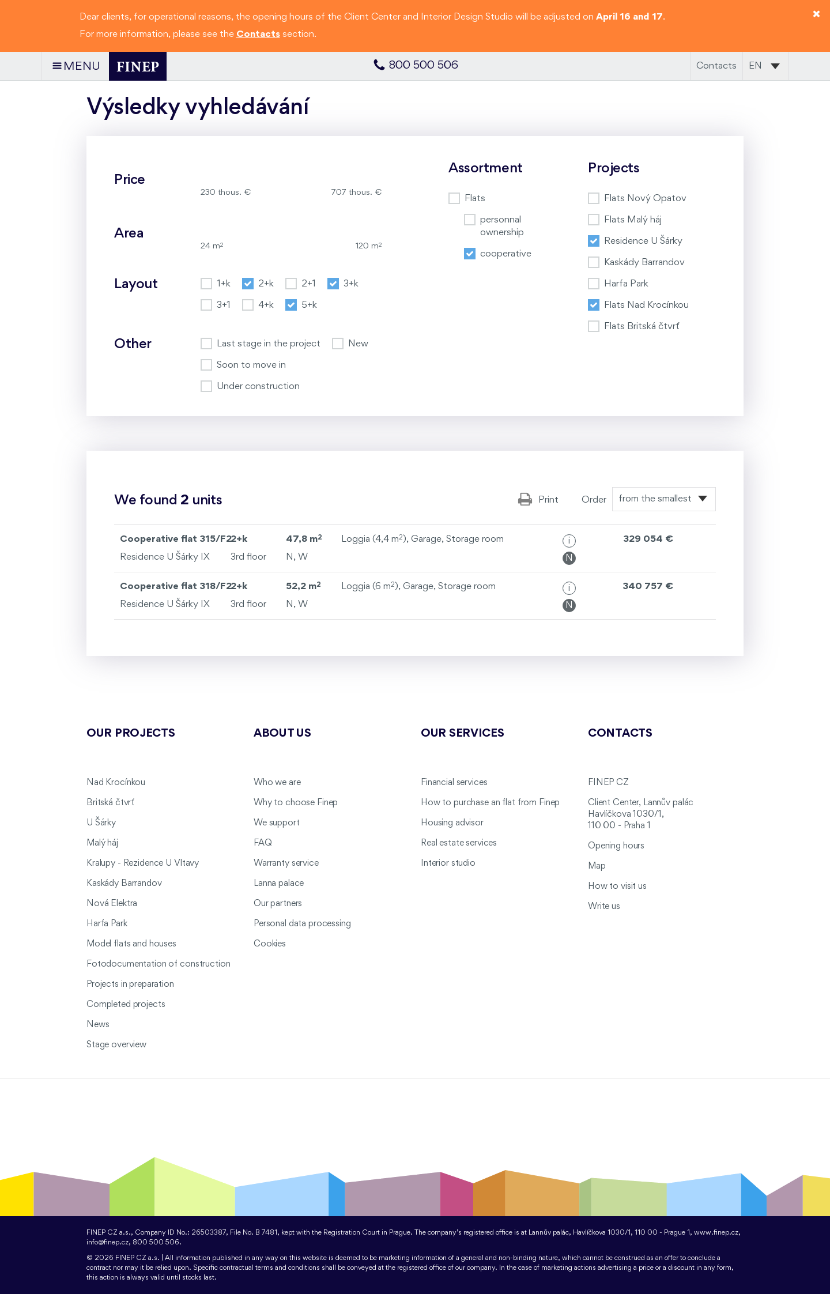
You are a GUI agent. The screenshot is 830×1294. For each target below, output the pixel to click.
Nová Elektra (111, 904)
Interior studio (448, 863)
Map (597, 866)
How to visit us (617, 886)
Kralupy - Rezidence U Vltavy (142, 863)
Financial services (454, 783)
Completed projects (125, 1005)
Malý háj (102, 843)
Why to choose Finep (296, 803)
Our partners (278, 904)
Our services (462, 734)
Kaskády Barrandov (124, 884)
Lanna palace (279, 884)
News (97, 1025)
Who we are (277, 783)
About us (282, 734)
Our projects (130, 734)
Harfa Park (106, 924)
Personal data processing (302, 924)
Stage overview (116, 1045)
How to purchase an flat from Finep (490, 803)
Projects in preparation (130, 984)
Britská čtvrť (110, 803)
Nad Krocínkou (115, 783)
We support (277, 823)
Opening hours (616, 846)
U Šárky (101, 823)
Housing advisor (452, 823)
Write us (604, 907)
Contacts (716, 66)
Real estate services (459, 843)
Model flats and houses (131, 944)
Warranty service (286, 863)
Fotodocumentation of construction (158, 964)
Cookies (270, 944)
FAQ (263, 843)
